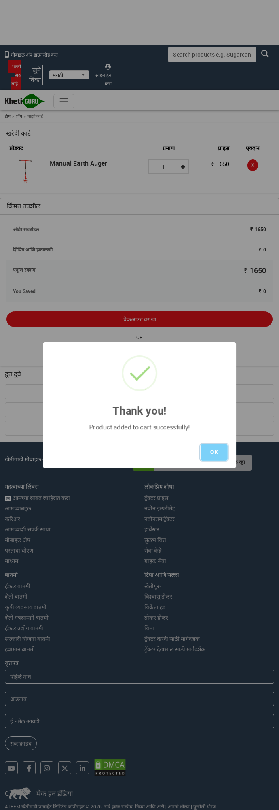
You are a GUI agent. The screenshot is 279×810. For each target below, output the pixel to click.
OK (214, 452)
